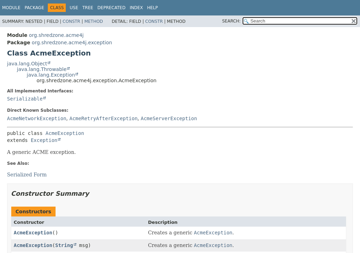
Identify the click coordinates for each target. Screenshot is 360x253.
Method (93, 21)
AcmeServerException (169, 118)
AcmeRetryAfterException (103, 118)
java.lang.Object (27, 63)
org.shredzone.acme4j (56, 35)
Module (11, 7)
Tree (87, 7)
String (64, 245)
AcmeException (65, 133)
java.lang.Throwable (41, 69)
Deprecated (111, 7)
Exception (44, 140)
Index (136, 7)
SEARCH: (231, 21)
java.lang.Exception (51, 75)
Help (152, 7)
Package (34, 7)
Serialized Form (27, 174)
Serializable (25, 99)
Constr (71, 21)
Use (74, 7)
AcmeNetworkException (36, 118)
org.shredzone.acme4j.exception (72, 42)
